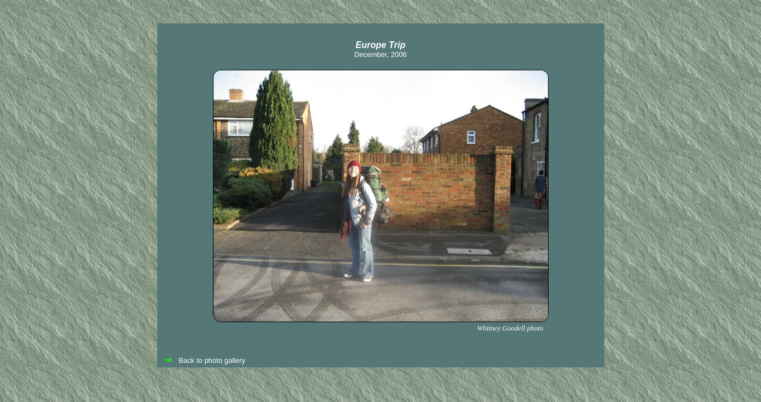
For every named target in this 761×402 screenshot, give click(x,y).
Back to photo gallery (212, 360)
